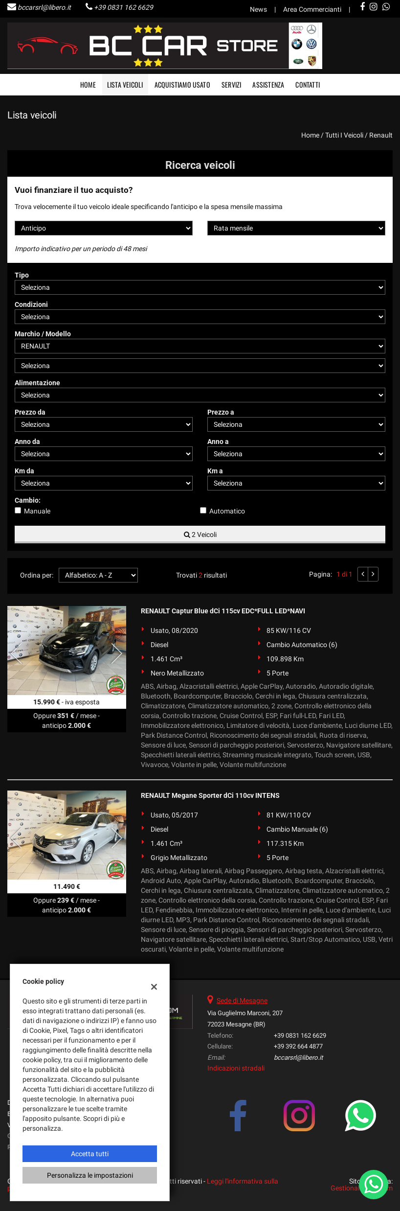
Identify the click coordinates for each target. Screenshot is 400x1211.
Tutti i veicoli (344, 135)
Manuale (37, 511)
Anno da (27, 441)
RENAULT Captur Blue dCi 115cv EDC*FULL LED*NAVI (223, 611)
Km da (24, 471)
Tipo (22, 275)
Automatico (227, 511)
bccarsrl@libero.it (44, 7)
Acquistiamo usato (182, 84)
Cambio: (28, 500)
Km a (215, 471)
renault (381, 135)
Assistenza (268, 84)
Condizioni (31, 304)
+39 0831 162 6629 (123, 7)
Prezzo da (30, 412)
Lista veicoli (125, 84)
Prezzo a (220, 412)
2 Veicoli (200, 534)
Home (88, 84)
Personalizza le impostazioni (90, 1175)
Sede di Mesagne (242, 1000)
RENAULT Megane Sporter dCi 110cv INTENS (210, 795)
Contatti (307, 84)
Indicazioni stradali (236, 1068)
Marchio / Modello (43, 334)
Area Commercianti (312, 9)
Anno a (218, 441)
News (258, 9)
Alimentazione (37, 383)
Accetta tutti (90, 1154)
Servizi (231, 84)
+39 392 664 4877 (298, 1046)
